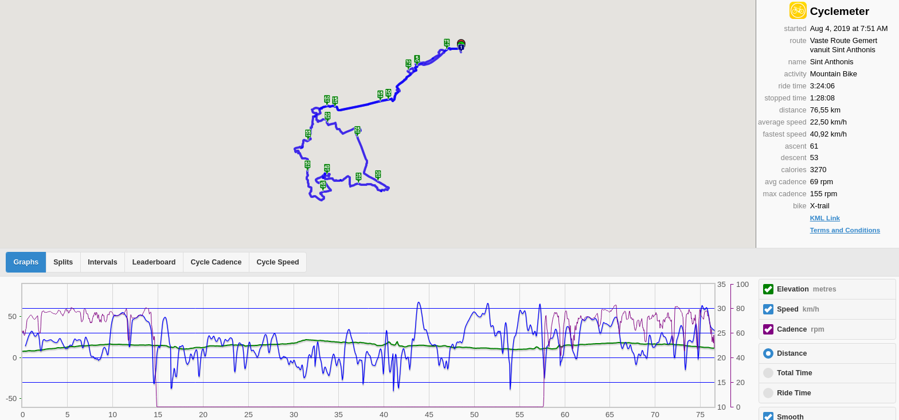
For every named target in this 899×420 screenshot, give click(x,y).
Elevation (807, 289)
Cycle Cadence (215, 262)
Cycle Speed (277, 262)
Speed (798, 309)
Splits (63, 262)
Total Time (794, 373)
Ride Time (794, 393)
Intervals (102, 262)
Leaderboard (154, 262)
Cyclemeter (839, 11)
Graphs (26, 262)
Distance (792, 353)
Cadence (800, 329)
